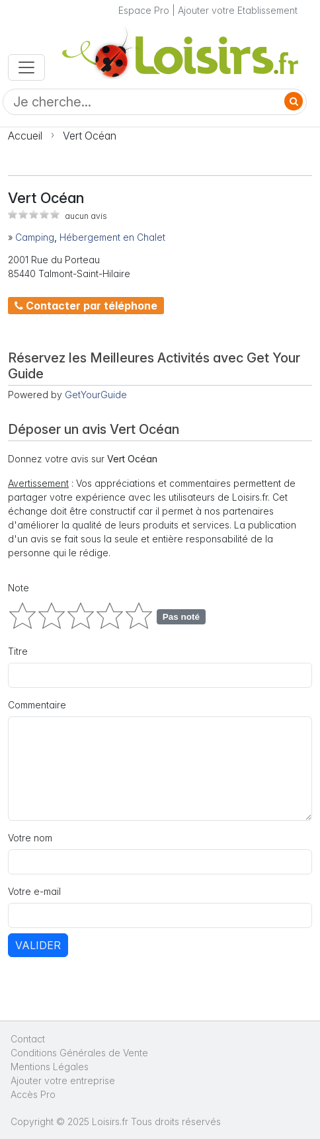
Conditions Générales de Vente (79, 1052)
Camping (34, 237)
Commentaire (37, 704)
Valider (38, 945)
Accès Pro (33, 1094)
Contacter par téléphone (86, 305)
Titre (18, 651)
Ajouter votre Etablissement (238, 10)
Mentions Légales (50, 1066)
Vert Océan (89, 135)
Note (18, 587)
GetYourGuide (96, 394)
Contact (28, 1038)
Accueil (25, 135)
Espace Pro (143, 10)
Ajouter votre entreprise (64, 1080)
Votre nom (30, 837)
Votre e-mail (34, 891)
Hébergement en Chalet (112, 237)
